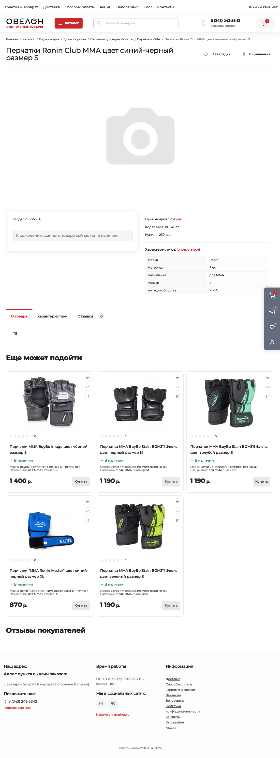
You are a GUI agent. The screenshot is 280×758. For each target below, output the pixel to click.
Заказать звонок (223, 26)
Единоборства (74, 39)
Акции (105, 7)
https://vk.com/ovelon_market (113, 703)
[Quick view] (87, 377)
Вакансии (173, 695)
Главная (12, 39)
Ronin (177, 219)
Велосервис (127, 7)
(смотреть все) (188, 249)
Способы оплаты (80, 7)
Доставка (51, 7)
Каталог (28, 39)
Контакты (165, 7)
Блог (148, 7)
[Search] (98, 23)
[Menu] (69, 23)
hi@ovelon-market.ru (112, 714)
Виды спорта (49, 39)
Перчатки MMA (148, 39)
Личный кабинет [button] (262, 7)
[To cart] (81, 481)
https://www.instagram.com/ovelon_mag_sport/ (101, 703)
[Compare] (87, 396)
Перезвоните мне (17, 708)
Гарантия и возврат (20, 7)
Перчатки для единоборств (111, 39)
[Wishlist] (87, 387)
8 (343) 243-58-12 (225, 20)
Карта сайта (175, 722)
